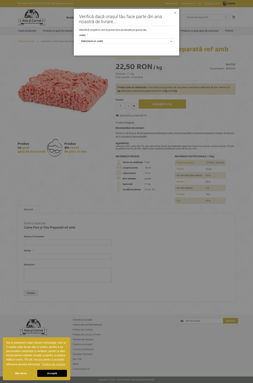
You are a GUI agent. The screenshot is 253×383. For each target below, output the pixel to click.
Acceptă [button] (52, 373)
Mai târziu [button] (21, 373)
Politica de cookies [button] (53, 364)
